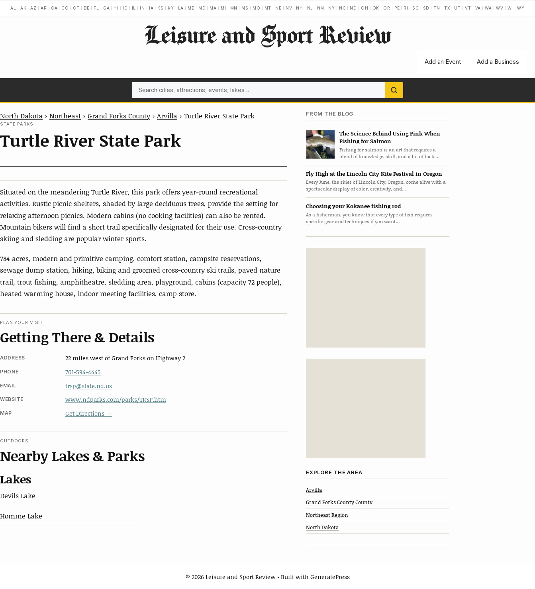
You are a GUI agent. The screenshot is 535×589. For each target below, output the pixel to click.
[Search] (394, 90)
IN (142, 8)
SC (415, 8)
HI (116, 8)
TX (447, 8)
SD (426, 8)
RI (406, 8)
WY (521, 8)
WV (500, 8)
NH (299, 8)
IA (151, 8)
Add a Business (498, 61)
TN (436, 8)
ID (125, 8)
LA (181, 8)
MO (257, 8)
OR (386, 8)
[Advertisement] (365, 298)
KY (171, 8)
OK (376, 8)
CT (76, 8)
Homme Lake (21, 515)
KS (160, 8)
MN (234, 8)
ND (353, 8)
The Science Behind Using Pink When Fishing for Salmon (389, 137)
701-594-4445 (83, 371)
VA (478, 8)
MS (245, 8)
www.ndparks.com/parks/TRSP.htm (115, 399)
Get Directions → (88, 413)
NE (278, 8)
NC (342, 8)
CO (65, 8)
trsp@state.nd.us (88, 385)
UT (457, 8)
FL (96, 8)
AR (44, 8)
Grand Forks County (119, 115)
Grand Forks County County (339, 502)
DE (87, 8)
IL (134, 8)
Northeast (65, 115)
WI (510, 8)
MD (202, 8)
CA (54, 8)
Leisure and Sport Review (267, 34)
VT (468, 8)
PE (397, 8)
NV (289, 8)
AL (13, 8)
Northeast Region (327, 514)
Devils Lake (17, 495)
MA (213, 8)
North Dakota (21, 115)
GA (106, 8)
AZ (33, 8)
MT (268, 8)
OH (364, 8)
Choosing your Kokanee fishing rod (353, 206)
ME (191, 8)
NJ (310, 8)
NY (331, 8)
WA (488, 8)
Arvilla (167, 115)
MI (223, 8)
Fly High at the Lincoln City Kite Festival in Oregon (374, 173)
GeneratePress (330, 576)
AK (23, 8)
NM (321, 8)
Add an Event (443, 61)
